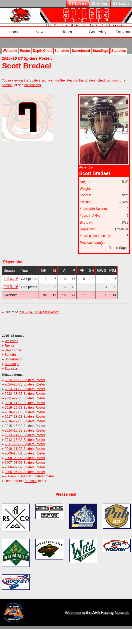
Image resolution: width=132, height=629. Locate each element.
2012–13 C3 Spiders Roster (25, 435)
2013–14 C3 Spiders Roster (25, 430)
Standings (101, 45)
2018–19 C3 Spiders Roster (25, 407)
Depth (42, 45)
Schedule (62, 45)
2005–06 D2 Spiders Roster (25, 467)
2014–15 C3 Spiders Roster (25, 425)
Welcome (10, 45)
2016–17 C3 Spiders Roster (25, 416)
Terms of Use (73, 626)
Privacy (93, 626)
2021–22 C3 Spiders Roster (25, 393)
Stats (118, 45)
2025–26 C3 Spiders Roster (25, 375)
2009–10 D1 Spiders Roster (25, 448)
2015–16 (11, 282)
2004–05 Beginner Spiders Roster (29, 471)
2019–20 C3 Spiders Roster (25, 402)
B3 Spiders (100, 3)
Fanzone (107, 29)
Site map (110, 626)
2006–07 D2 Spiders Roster (25, 462)
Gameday (84, 29)
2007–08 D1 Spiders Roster (25, 457)
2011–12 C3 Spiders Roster (25, 439)
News (34, 29)
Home (11, 29)
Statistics (11, 363)
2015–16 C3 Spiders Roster (39, 307)
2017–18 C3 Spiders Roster (25, 412)
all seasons (32, 80)
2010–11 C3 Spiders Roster (25, 444)
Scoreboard (81, 45)
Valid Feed (47, 626)
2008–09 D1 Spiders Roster (25, 453)
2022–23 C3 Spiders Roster (25, 388)
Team (58, 29)
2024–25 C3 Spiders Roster (25, 379)
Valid (21, 626)
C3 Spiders (77, 3)
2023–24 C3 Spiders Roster (25, 384)
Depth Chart (13, 345)
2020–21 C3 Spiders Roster (25, 398)
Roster (25, 45)
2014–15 (11, 274)
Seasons (31, 476)
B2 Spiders (121, 3)
